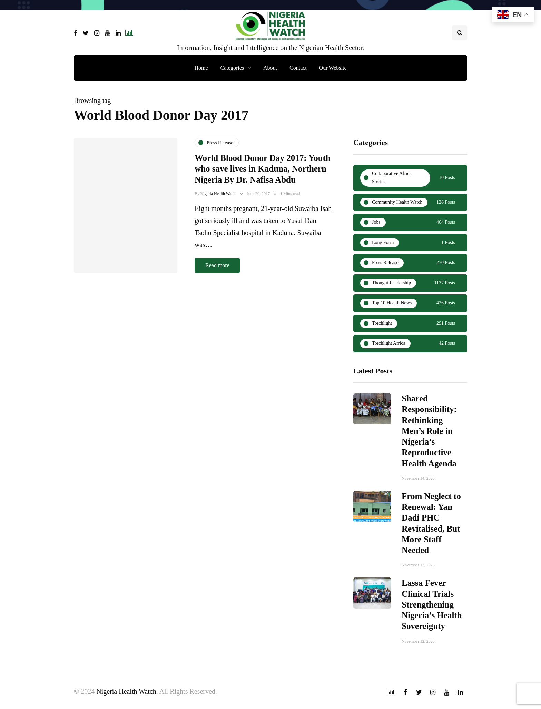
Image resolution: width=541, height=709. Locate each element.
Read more (217, 265)
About (270, 68)
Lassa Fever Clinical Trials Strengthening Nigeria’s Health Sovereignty (432, 607)
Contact (298, 68)
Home (201, 68)
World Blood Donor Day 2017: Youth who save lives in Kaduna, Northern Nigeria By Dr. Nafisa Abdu (263, 168)
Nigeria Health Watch (218, 193)
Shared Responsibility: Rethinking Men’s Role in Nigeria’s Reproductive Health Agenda (429, 434)
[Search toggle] (459, 32)
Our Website (333, 68)
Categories (232, 68)
